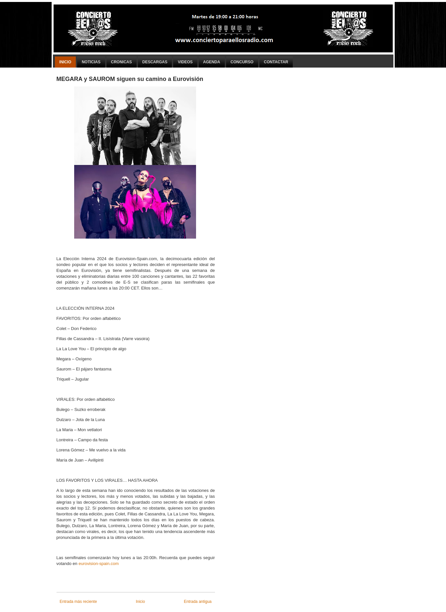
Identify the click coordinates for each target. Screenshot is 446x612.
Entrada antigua (198, 601)
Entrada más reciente (78, 601)
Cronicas (121, 62)
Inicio (65, 62)
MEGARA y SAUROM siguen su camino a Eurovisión (130, 79)
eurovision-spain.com (98, 563)
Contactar (276, 62)
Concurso (242, 62)
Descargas (155, 62)
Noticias (91, 62)
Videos (185, 62)
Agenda (211, 62)
